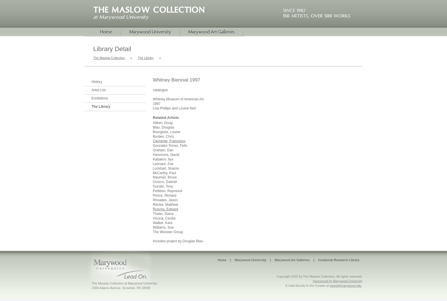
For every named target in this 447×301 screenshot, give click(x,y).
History (97, 82)
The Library (146, 58)
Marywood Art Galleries (292, 260)
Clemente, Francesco (169, 141)
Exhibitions (100, 98)
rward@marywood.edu (345, 285)
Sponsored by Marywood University (337, 281)
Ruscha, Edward (165, 209)
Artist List (99, 90)
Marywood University (150, 32)
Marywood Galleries (211, 32)
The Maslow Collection (109, 58)
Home (103, 32)
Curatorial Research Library (338, 260)
